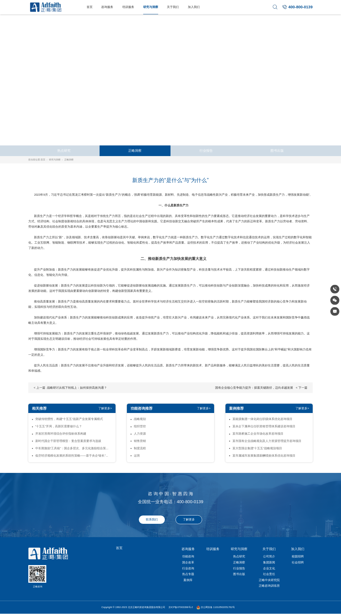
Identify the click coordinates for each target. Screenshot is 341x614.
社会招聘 (298, 562)
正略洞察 (135, 150)
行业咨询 (188, 568)
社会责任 (269, 574)
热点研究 (64, 150)
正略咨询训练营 (269, 585)
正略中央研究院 (269, 580)
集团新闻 (269, 562)
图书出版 (277, 150)
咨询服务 (107, 7)
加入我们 (194, 7)
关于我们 (173, 7)
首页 (90, 7)
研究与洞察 (150, 7)
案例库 (187, 580)
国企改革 (188, 562)
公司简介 (269, 556)
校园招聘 (298, 556)
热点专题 (188, 574)
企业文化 (269, 568)
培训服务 (128, 7)
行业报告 (206, 150)
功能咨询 (188, 556)
